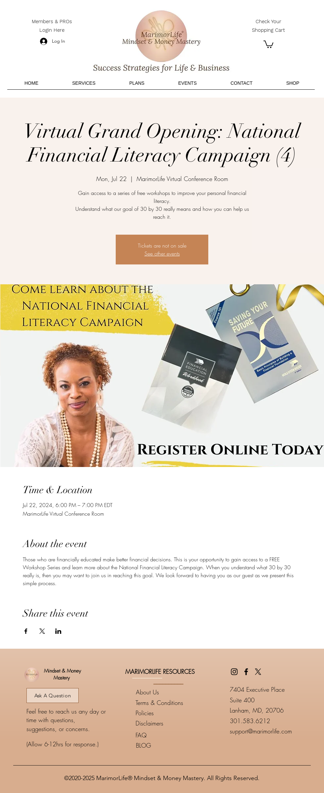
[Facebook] (246, 671)
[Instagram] (234, 671)
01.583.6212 (251, 721)
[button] (268, 44)
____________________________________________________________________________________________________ (162, 763)
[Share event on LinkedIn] (58, 631)
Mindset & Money (61, 671)
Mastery (62, 678)
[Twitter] (258, 671)
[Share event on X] (42, 631)
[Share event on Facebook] (26, 631)
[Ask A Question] (52, 695)
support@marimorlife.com (261, 731)
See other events (162, 253)
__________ (147, 675)
